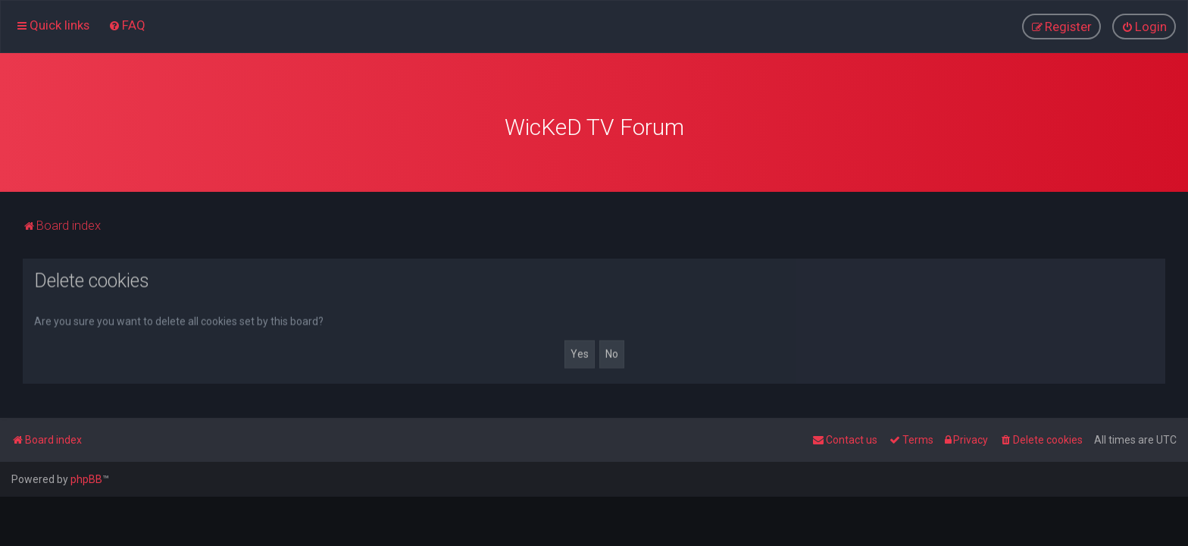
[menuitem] (127, 25)
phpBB (86, 479)
